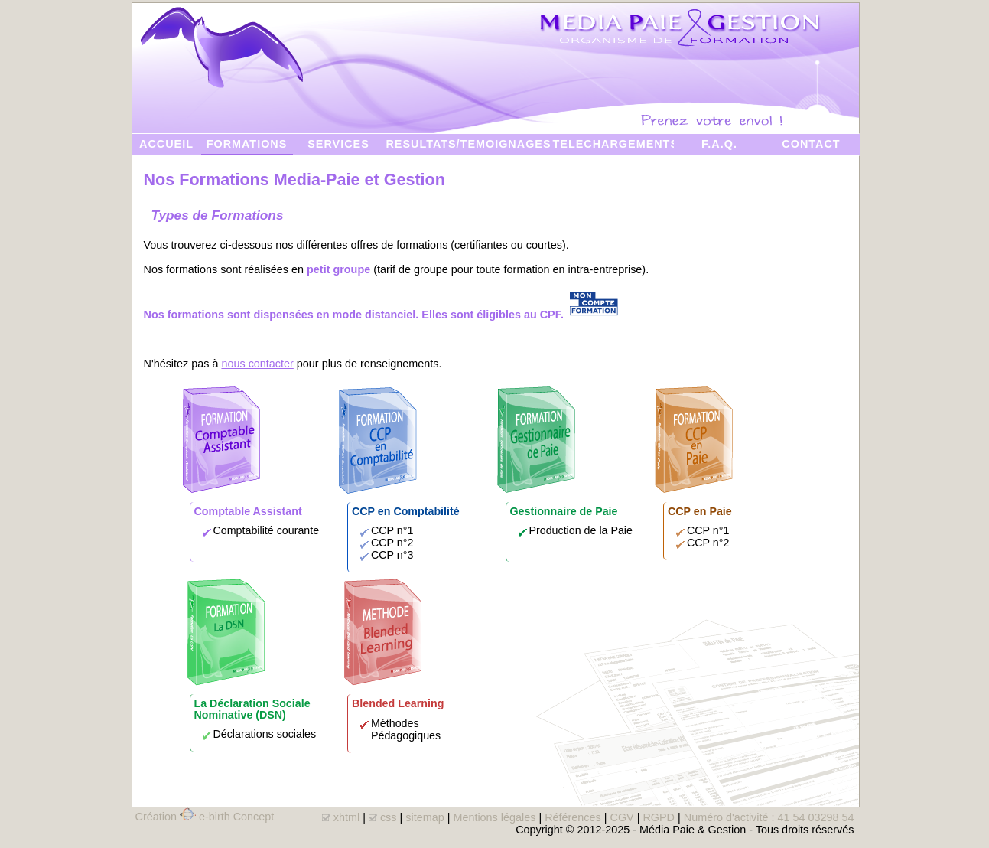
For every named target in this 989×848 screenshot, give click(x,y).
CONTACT (811, 144)
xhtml (346, 817)
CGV (621, 817)
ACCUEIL (166, 144)
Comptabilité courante (266, 530)
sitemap (424, 817)
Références (573, 817)
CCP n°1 (392, 530)
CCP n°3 (392, 555)
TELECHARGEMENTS (613, 144)
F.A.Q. (719, 144)
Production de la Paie (581, 530)
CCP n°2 (392, 543)
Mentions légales (494, 817)
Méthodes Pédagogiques (406, 729)
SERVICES (338, 144)
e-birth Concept (236, 816)
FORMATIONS (247, 144)
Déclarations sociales (265, 734)
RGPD (659, 817)
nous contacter (257, 363)
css (388, 817)
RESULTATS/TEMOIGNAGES (468, 144)
